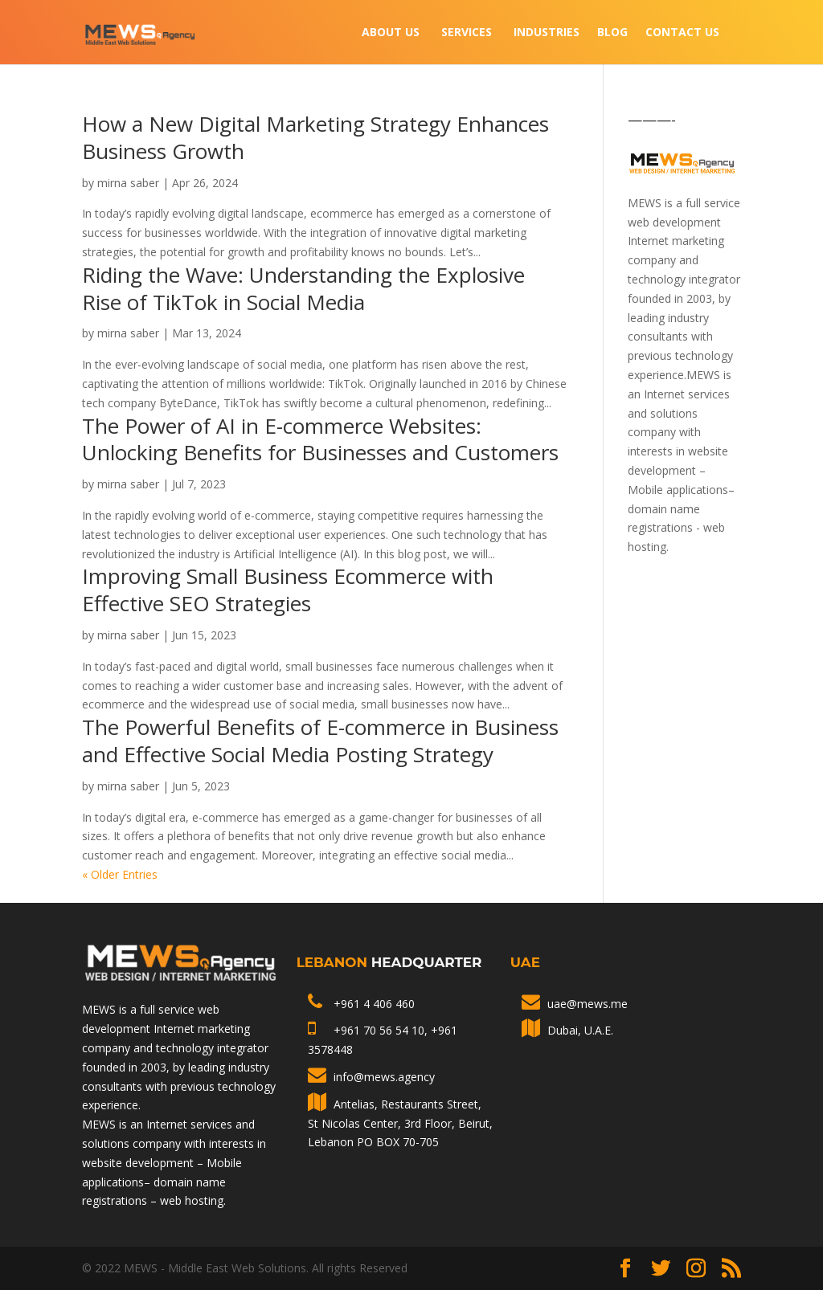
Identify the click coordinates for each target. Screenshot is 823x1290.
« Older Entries (120, 874)
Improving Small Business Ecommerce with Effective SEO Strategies (287, 589)
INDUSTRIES (546, 33)
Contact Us (682, 33)
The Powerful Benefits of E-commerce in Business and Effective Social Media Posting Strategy (320, 740)
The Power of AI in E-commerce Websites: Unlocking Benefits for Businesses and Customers (320, 439)
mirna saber (128, 182)
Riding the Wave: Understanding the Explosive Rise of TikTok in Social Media (303, 288)
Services (466, 33)
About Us (391, 33)
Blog (612, 33)
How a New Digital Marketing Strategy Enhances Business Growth (315, 137)
